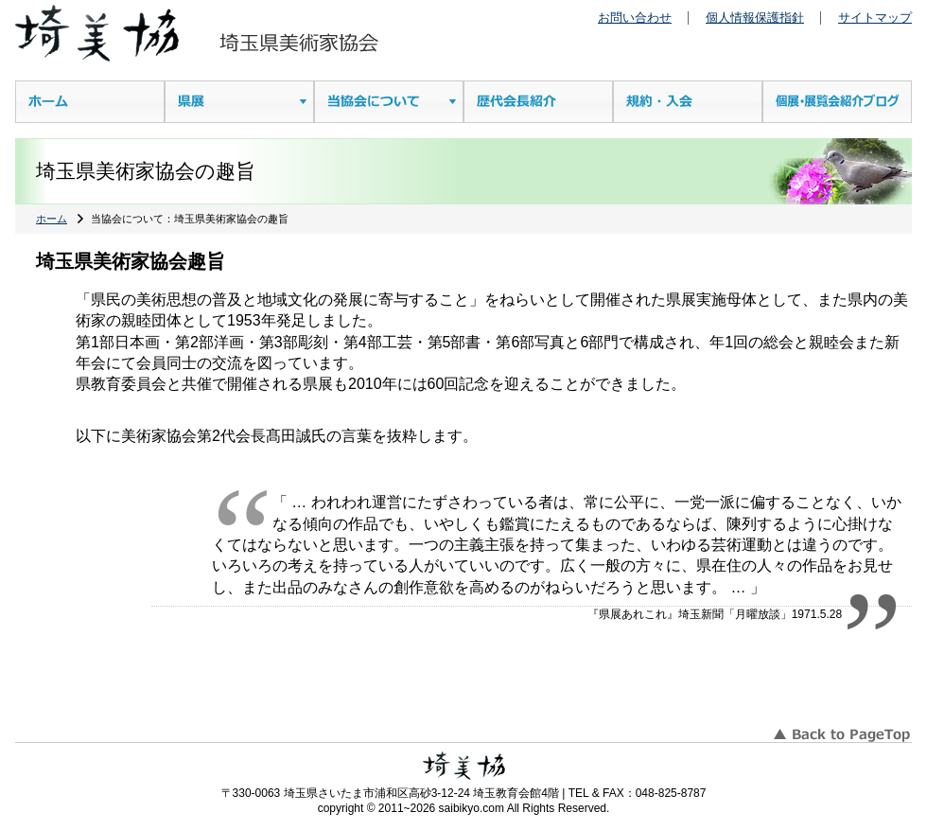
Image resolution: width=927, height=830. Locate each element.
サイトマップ (875, 17)
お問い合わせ (635, 17)
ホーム (51, 218)
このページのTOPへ (841, 728)
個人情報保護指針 (755, 17)
